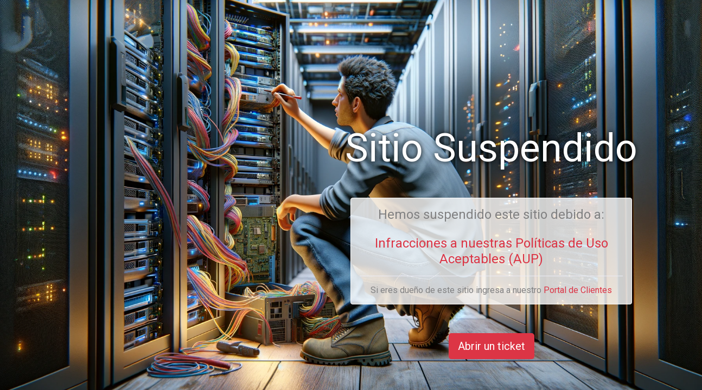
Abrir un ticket (491, 346)
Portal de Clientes (578, 290)
